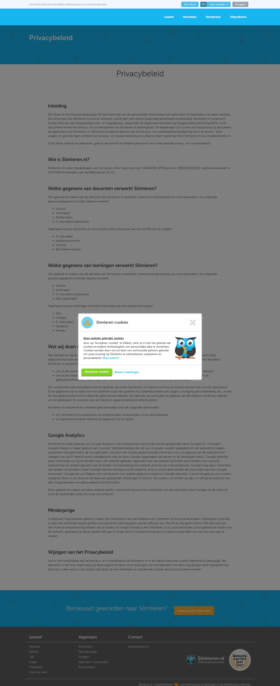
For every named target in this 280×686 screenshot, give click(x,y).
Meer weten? (111, 358)
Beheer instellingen (127, 372)
